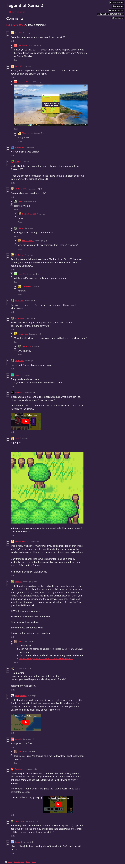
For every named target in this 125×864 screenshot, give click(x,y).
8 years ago (23, 668)
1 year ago (27, 33)
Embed (34, 862)
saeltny (17, 162)
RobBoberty (19, 769)
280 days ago (37, 45)
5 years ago (29, 301)
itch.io (10, 862)
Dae (16, 668)
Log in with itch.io (15, 24)
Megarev (18, 375)
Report (28, 862)
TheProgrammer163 (22, 541)
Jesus (20, 201)
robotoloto (22, 274)
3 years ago (25, 162)
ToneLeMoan (19, 255)
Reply (13, 41)
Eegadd (17, 842)
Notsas (21, 228)
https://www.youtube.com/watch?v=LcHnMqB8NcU (46, 658)
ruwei (17, 438)
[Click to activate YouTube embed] (26, 421)
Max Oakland (19, 147)
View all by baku (19, 862)
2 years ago (30, 147)
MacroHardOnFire (25, 45)
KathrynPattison (20, 696)
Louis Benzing (20, 821)
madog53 (18, 739)
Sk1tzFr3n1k (19, 301)
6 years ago (27, 393)
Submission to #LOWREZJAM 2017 (110, 14)
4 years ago (32, 189)
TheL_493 (18, 33)
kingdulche (18, 393)
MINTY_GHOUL (20, 189)
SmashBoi (18, 582)
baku (20, 641)
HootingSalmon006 (29, 214)
